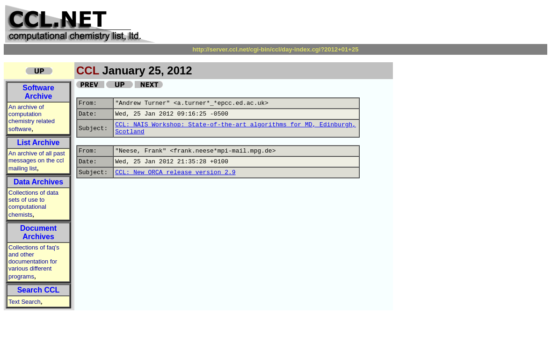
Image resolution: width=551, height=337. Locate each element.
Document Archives (38, 232)
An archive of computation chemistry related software (31, 117)
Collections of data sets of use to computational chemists (33, 203)
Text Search (24, 301)
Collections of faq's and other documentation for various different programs (33, 262)
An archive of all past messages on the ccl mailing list (36, 161)
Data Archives (38, 182)
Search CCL (38, 290)
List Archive (38, 143)
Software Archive (38, 92)
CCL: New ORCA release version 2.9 (175, 172)
